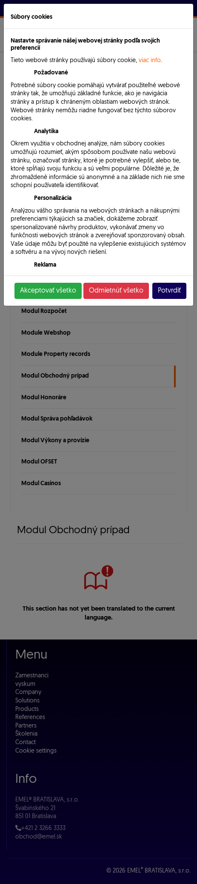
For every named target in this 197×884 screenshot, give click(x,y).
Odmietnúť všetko (116, 290)
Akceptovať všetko (48, 290)
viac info (150, 60)
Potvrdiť (169, 290)
